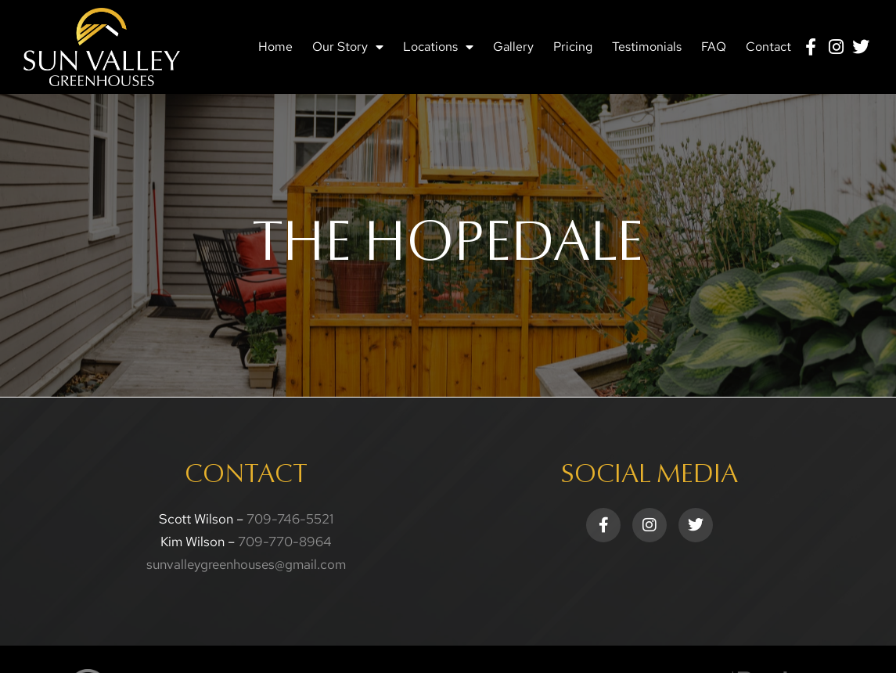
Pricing (572, 46)
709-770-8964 (285, 541)
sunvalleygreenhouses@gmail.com (246, 564)
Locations (438, 47)
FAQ (713, 46)
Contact (768, 46)
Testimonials (647, 46)
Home (275, 46)
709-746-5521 (289, 518)
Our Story (347, 47)
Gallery (513, 46)
